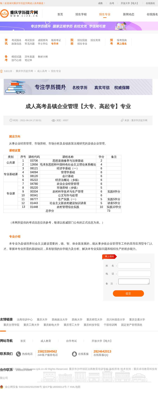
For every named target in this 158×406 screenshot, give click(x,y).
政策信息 (16, 43)
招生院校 (82, 40)
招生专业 (104, 14)
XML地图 (75, 391)
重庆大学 (42, 324)
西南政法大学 (60, 324)
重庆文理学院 (11, 329)
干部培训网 (110, 329)
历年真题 (30, 56)
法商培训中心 (25, 324)
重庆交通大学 (137, 324)
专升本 (54, 43)
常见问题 (30, 43)
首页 (60, 14)
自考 (112, 3)
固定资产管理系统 (131, 329)
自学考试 (71, 345)
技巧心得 (16, 60)
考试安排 (30, 40)
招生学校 (81, 14)
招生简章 (95, 40)
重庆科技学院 (92, 329)
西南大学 (77, 324)
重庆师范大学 (94, 324)
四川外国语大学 (116, 324)
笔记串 (28, 60)
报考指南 (122, 40)
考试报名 (16, 40)
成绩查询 (43, 40)
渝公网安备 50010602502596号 (21, 392)
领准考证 (56, 40)
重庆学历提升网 (24, 71)
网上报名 (122, 43)
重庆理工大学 (72, 329)
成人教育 (46, 345)
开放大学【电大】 (130, 3)
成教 (100, 3)
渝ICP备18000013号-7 (56, 391)
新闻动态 (128, 14)
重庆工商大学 (31, 329)
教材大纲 (43, 56)
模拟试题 (16, 56)
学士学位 (43, 43)
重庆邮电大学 (51, 329)
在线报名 (150, 3)
